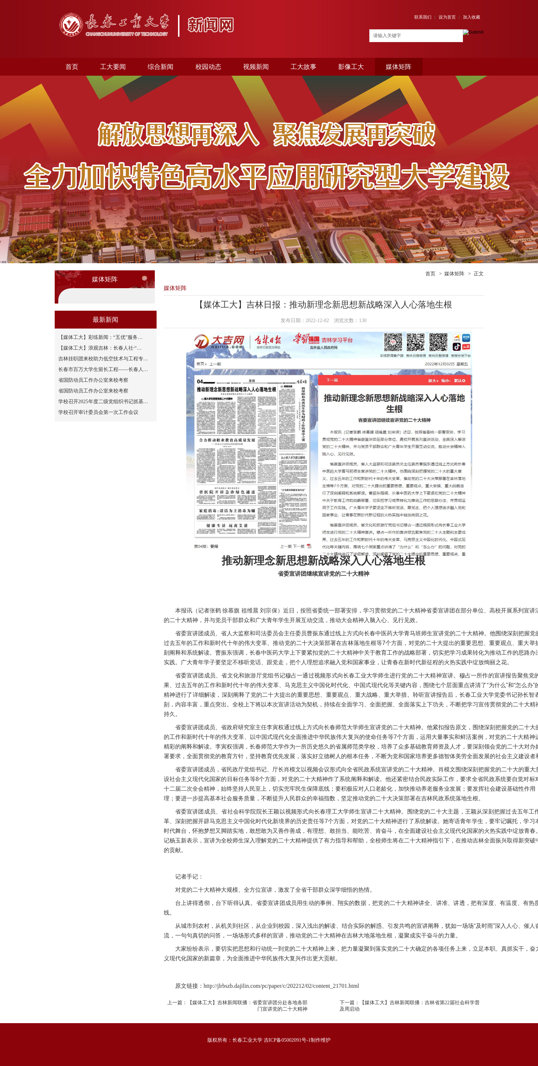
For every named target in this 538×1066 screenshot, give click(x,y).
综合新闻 (160, 66)
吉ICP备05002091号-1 (287, 1040)
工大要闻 (113, 66)
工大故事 (303, 66)
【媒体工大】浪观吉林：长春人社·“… (100, 348)
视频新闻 (256, 66)
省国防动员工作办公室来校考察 (93, 380)
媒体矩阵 (398, 66)
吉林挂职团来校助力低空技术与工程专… (103, 358)
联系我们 (422, 17)
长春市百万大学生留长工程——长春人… (103, 369)
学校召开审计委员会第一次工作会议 (98, 412)
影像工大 (351, 66)
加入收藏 (471, 17)
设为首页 (447, 17)
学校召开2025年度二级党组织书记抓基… (103, 401)
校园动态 (208, 66)
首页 (71, 66)
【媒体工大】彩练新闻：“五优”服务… (100, 337)
